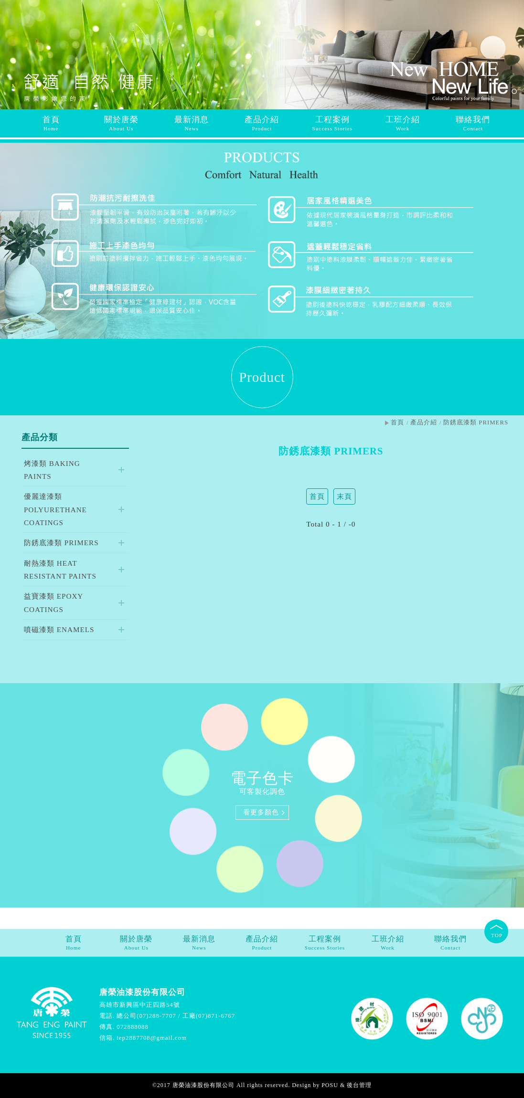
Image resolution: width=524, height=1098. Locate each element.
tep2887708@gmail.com (152, 1038)
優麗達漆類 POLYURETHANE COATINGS (55, 509)
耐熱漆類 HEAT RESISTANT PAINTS (60, 569)
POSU (329, 1085)
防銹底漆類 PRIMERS (61, 542)
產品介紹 (423, 422)
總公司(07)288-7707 (146, 1016)
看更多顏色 (261, 812)
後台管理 (359, 1085)
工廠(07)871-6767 (208, 1016)
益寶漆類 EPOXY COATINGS (53, 602)
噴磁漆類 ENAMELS (59, 629)
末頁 (344, 496)
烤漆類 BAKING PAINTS (52, 469)
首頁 (397, 422)
